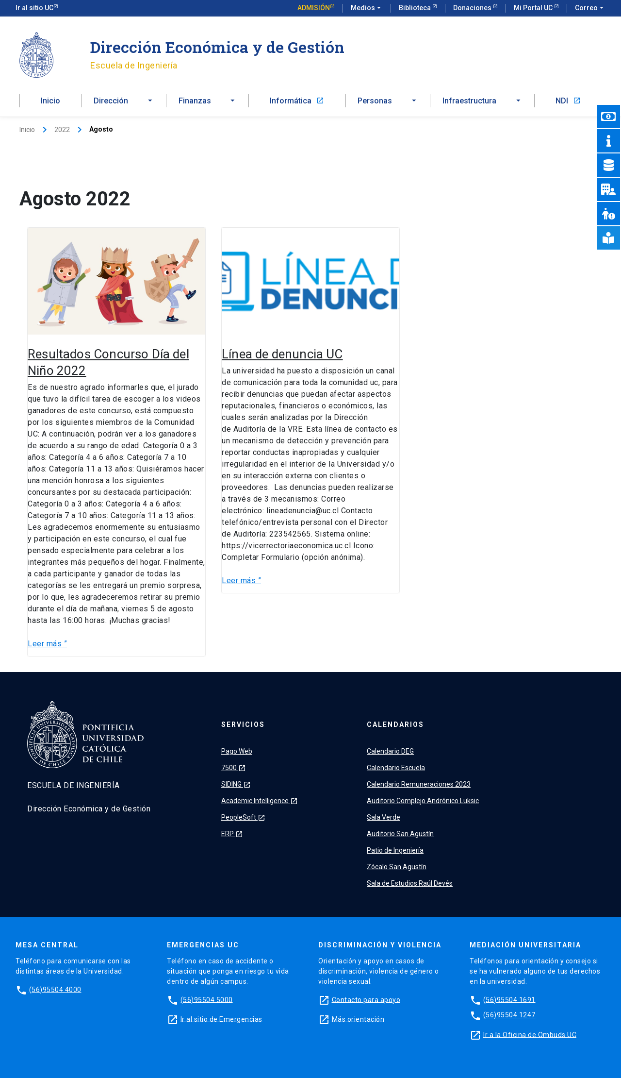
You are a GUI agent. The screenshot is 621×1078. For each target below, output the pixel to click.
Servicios (243, 724)
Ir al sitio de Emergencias (221, 1019)
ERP (232, 834)
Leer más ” (47, 643)
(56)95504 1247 (509, 1014)
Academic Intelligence (259, 801)
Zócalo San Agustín (396, 867)
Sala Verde (383, 817)
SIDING (236, 784)
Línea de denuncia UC (282, 354)
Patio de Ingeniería (395, 850)
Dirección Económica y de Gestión (217, 46)
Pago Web (236, 751)
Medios (367, 8)
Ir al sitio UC (34, 8)
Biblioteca (415, 8)
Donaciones (473, 8)
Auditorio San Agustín (400, 834)
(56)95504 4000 (55, 989)
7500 (233, 768)
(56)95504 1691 (509, 999)
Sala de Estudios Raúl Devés (410, 883)
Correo (590, 8)
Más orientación (358, 1019)
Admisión (313, 8)
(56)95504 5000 (206, 999)
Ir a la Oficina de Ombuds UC (529, 1034)
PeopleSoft (243, 817)
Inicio (50, 100)
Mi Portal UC (534, 8)
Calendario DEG (390, 751)
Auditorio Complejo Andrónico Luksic (423, 801)
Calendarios (395, 724)
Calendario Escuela (396, 768)
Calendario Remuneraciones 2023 (419, 784)
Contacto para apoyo (366, 999)
